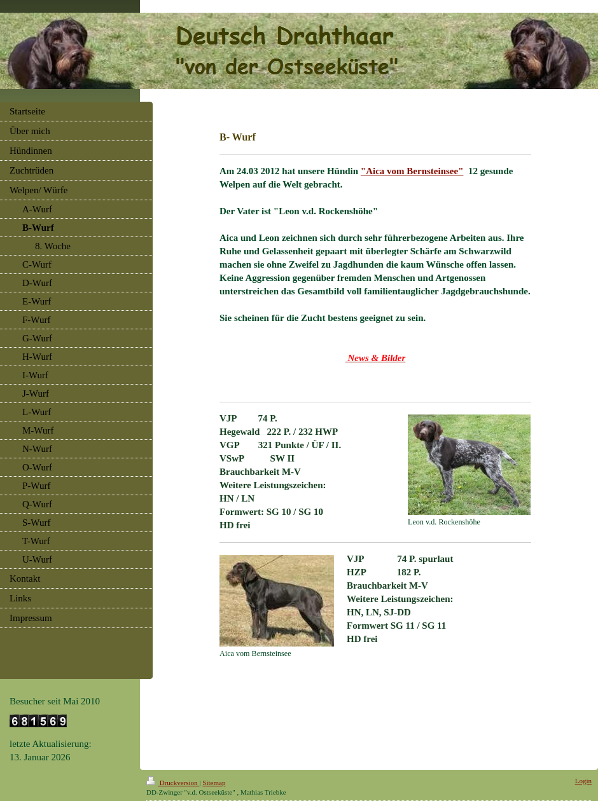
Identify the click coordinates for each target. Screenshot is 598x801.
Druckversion (172, 782)
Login (583, 780)
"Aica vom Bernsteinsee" (412, 171)
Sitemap (213, 782)
